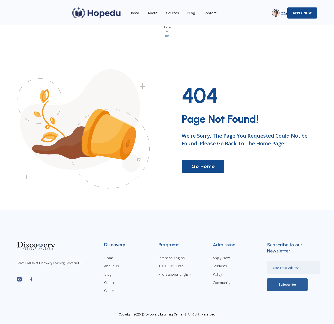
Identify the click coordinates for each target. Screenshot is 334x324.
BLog (191, 13)
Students (220, 268)
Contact (210, 13)
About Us (111, 268)
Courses (172, 13)
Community (221, 284)
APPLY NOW (302, 13)
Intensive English (171, 260)
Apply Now (221, 260)
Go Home (203, 166)
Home (134, 13)
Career (109, 293)
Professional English (174, 276)
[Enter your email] (293, 269)
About (153, 13)
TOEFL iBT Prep (171, 268)
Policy (217, 276)
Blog (107, 276)
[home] (96, 13)
